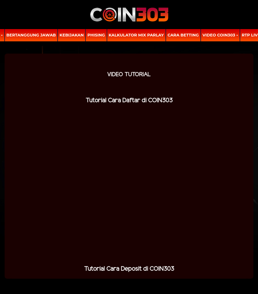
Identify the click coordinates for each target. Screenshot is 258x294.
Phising (96, 34)
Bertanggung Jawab (31, 34)
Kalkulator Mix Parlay (136, 34)
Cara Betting (183, 34)
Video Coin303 (219, 34)
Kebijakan (71, 34)
